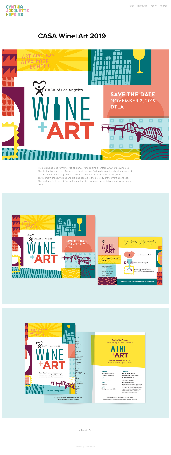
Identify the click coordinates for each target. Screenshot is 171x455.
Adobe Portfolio (89, 447)
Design (131, 6)
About (154, 6)
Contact (163, 6)
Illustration (142, 6)
